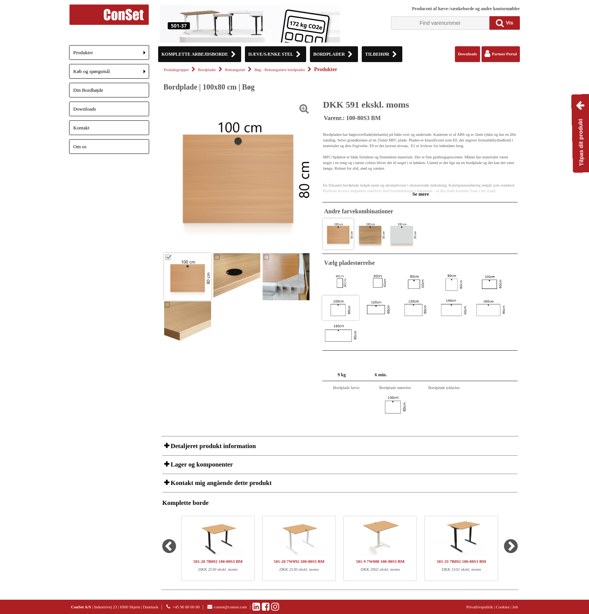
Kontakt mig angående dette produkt (220, 482)
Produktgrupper (176, 70)
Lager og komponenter (201, 464)
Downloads (84, 109)
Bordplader (207, 70)
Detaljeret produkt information (212, 446)
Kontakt (81, 128)
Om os (79, 146)
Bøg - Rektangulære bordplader (279, 70)
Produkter (111, 55)
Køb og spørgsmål (111, 73)
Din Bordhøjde (88, 90)
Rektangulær (235, 70)
